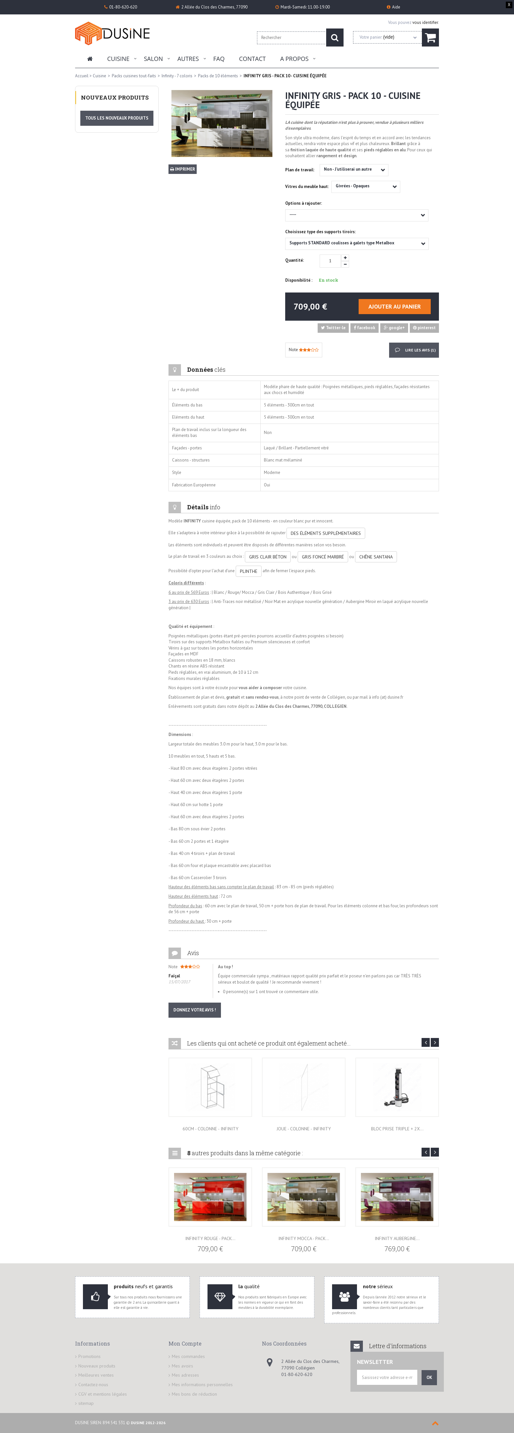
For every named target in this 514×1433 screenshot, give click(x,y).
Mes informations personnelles (202, 1384)
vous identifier (425, 22)
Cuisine (118, 59)
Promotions (89, 1356)
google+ (394, 327)
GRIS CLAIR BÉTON (268, 557)
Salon (153, 59)
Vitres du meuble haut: (307, 186)
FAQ (219, 59)
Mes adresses (185, 1375)
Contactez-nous (93, 1384)
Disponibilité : (298, 280)
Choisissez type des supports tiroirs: (321, 232)
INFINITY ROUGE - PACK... (210, 1238)
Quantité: (294, 260)
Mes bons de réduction (194, 1394)
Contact (252, 59)
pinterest (424, 327)
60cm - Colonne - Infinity (210, 1129)
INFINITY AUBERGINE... (397, 1238)
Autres (188, 59)
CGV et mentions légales (102, 1394)
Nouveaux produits (115, 97)
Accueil (82, 76)
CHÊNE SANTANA (376, 557)
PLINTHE (248, 571)
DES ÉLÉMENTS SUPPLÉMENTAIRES (326, 533)
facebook (364, 327)
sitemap (86, 1403)
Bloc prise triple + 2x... (397, 1129)
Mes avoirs (182, 1366)
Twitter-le (333, 327)
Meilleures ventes (96, 1375)
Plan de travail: (300, 170)
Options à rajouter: (304, 203)
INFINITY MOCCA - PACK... (303, 1238)
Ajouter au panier (394, 306)
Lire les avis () (420, 350)
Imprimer (182, 169)
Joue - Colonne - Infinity (304, 1129)
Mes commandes (188, 1356)
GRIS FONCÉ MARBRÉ (323, 557)
